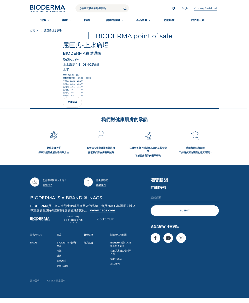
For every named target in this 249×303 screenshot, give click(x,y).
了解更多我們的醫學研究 (148, 157)
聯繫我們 (47, 186)
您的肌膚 (169, 20)
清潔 (43, 20)
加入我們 (115, 265)
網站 (78, 75)
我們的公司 (198, 20)
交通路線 (72, 102)
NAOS (33, 244)
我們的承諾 (116, 260)
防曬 (87, 20)
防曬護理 (61, 262)
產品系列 (141, 20)
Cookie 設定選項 (56, 282)
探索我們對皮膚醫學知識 (101, 154)
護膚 (65, 20)
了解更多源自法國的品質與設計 (195, 154)
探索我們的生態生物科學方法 (54, 154)
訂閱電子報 (158, 189)
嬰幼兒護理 (113, 20)
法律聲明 (34, 282)
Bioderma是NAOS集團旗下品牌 (120, 246)
